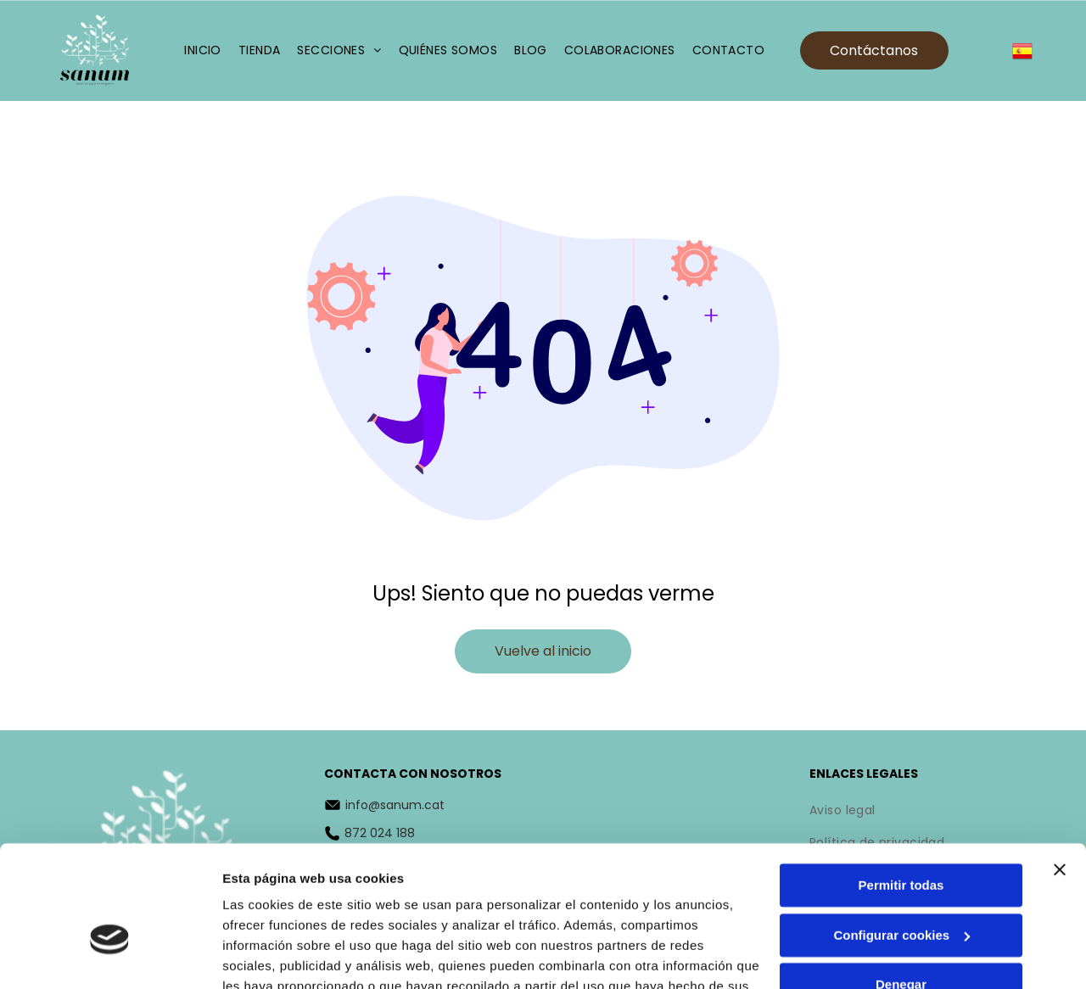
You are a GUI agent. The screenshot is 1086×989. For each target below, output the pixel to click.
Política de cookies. (346, 909)
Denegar (901, 887)
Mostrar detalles (272, 955)
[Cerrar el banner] (1060, 772)
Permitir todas (901, 787)
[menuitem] (203, 50)
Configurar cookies (901, 837)
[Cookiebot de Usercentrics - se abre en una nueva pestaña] (110, 956)
